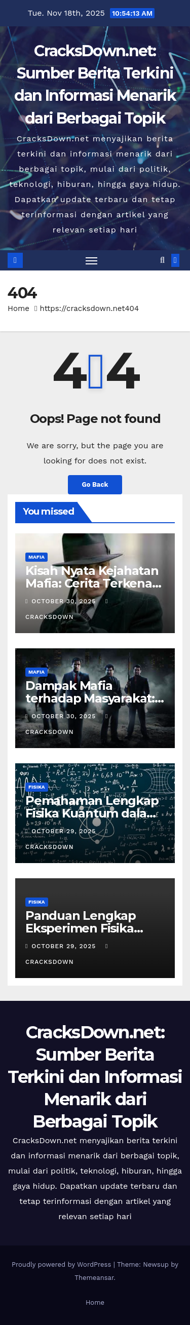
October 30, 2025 (64, 601)
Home (18, 308)
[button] (162, 260)
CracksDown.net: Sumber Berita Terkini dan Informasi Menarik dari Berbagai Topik (95, 1077)
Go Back (95, 484)
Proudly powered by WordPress (62, 1264)
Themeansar (93, 1277)
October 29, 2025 (64, 831)
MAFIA (36, 557)
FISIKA (36, 787)
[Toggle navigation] (92, 260)
